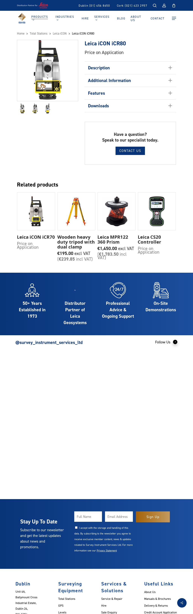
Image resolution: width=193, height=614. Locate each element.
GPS (61, 605)
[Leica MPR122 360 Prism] (117, 211)
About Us (149, 592)
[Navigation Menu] (174, 18)
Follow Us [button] (166, 341)
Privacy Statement (107, 550)
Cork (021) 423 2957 (132, 5)
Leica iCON (60, 33)
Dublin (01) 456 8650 (94, 5)
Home (21, 33)
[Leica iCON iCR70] (36, 211)
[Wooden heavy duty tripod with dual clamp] (76, 211)
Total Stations (38, 33)
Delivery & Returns (156, 605)
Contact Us (130, 151)
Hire (103, 605)
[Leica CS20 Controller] (157, 211)
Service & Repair (111, 599)
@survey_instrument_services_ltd (49, 342)
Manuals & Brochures (157, 599)
